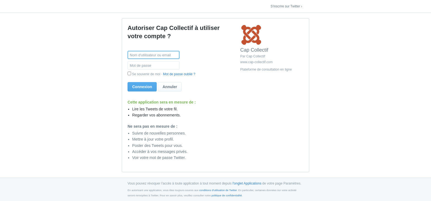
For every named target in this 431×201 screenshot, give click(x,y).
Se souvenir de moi (146, 74)
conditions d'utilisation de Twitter (218, 190)
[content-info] (271, 49)
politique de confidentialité (226, 195)
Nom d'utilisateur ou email (150, 55)
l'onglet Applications (247, 183)
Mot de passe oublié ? (179, 74)
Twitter (131, 6)
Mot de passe (140, 65)
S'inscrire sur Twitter (285, 6)
